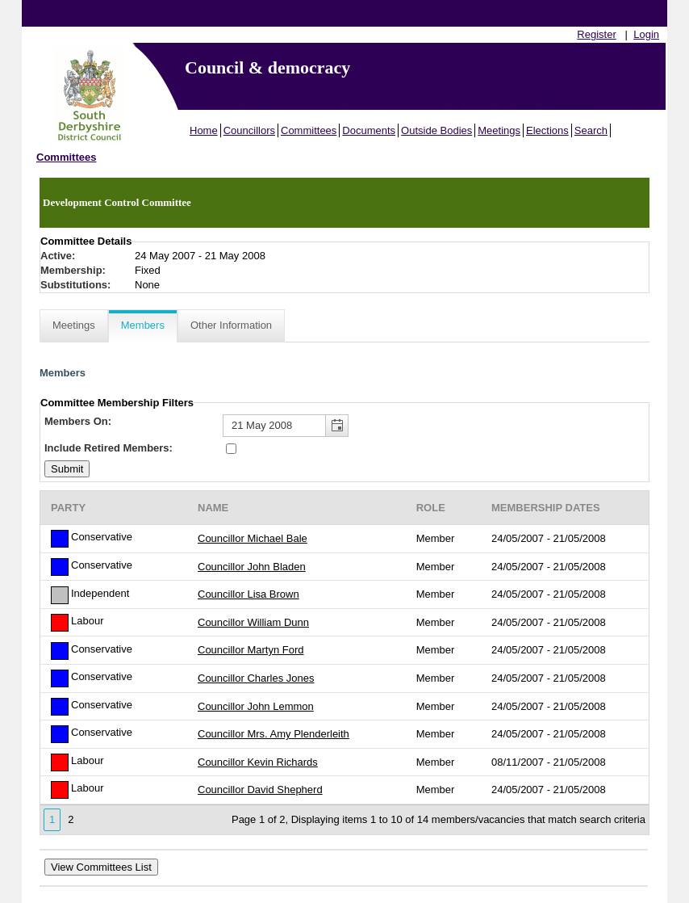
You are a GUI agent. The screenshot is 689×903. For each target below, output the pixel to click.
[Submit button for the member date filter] (67, 468)
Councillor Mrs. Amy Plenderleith (273, 734)
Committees (308, 130)
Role (430, 508)
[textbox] (286, 426)
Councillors (249, 130)
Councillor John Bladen (252, 567)
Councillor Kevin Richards (258, 762)
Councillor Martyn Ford (251, 650)
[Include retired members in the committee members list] (231, 448)
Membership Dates (545, 508)
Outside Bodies (436, 130)
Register (596, 34)
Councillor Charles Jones (256, 678)
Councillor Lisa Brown (248, 594)
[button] (336, 426)
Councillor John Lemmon (256, 706)
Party (68, 508)
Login (646, 34)
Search (591, 130)
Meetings (499, 130)
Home (204, 130)
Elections (547, 130)
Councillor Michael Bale (252, 538)
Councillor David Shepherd (260, 789)
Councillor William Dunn (253, 622)
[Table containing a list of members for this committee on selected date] (344, 662)
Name (213, 508)
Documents (368, 130)
